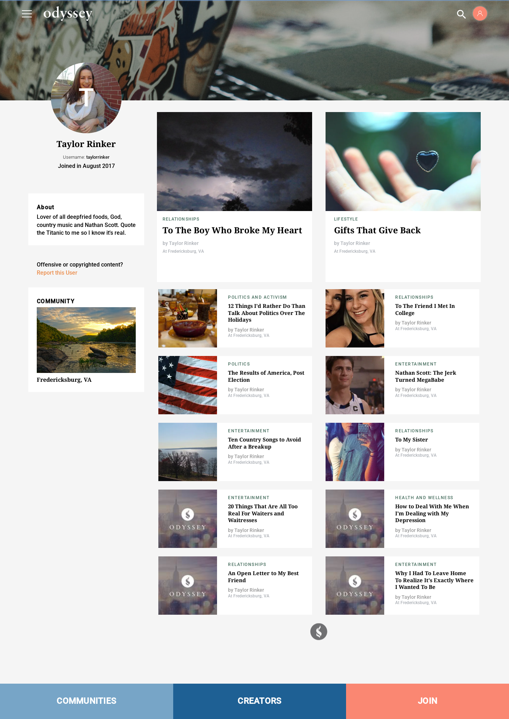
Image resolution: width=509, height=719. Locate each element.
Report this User (57, 272)
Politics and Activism (257, 297)
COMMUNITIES (86, 701)
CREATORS (259, 701)
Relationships (181, 219)
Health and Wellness (424, 497)
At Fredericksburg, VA (183, 251)
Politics (239, 364)
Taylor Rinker (184, 243)
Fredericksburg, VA (64, 380)
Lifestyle (346, 219)
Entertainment (416, 364)
